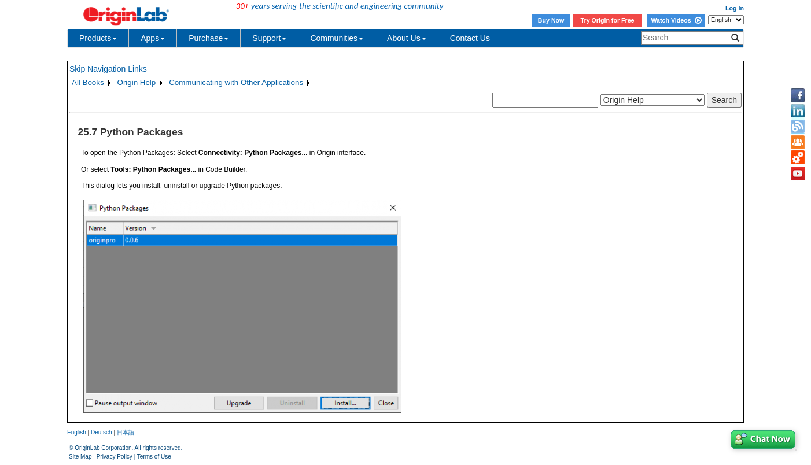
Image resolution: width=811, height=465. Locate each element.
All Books (88, 82)
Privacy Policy (114, 456)
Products (98, 38)
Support (269, 38)
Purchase (208, 38)
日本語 (125, 432)
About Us (406, 38)
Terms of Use (154, 456)
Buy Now (551, 20)
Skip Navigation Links (108, 68)
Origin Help (136, 82)
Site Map (80, 456)
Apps (153, 38)
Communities (336, 38)
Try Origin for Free (608, 20)
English (76, 432)
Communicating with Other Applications (236, 82)
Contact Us (470, 38)
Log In (734, 8)
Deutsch (101, 432)
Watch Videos (676, 20)
